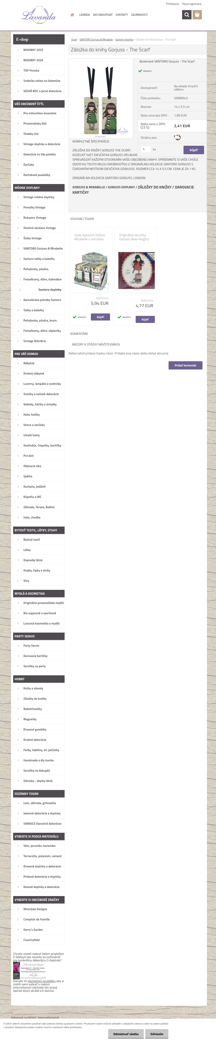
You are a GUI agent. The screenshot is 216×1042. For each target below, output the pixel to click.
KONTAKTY (122, 15)
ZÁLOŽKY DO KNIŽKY (155, 187)
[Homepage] (71, 14)
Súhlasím (156, 1034)
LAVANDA (84, 15)
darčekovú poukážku (42, 981)
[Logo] (39, 15)
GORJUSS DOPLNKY (121, 187)
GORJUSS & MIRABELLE (88, 187)
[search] (186, 14)
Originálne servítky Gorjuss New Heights (134, 237)
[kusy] (146, 149)
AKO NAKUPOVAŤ (103, 15)
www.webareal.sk (48, 1017)
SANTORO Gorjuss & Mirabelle (96, 39)
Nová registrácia (191, 4)
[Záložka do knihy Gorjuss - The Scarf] (101, 60)
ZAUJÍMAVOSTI (139, 15)
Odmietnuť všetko (126, 1034)
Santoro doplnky (124, 39)
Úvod (74, 39)
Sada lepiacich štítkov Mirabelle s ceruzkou (89, 237)
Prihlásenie (172, 4)
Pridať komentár (185, 365)
